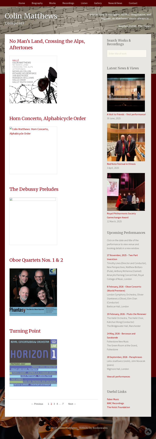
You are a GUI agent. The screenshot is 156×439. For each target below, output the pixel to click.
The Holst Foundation (118, 407)
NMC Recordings (115, 403)
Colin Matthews (31, 16)
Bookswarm (100, 427)
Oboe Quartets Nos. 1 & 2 (36, 223)
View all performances (118, 376)
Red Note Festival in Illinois (121, 163)
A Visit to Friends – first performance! (126, 114)
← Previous (37, 342)
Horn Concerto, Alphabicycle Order (47, 106)
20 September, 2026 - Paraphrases (124, 357)
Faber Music (113, 399)
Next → (72, 342)
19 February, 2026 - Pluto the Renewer (126, 314)
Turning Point (25, 282)
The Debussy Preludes (33, 165)
